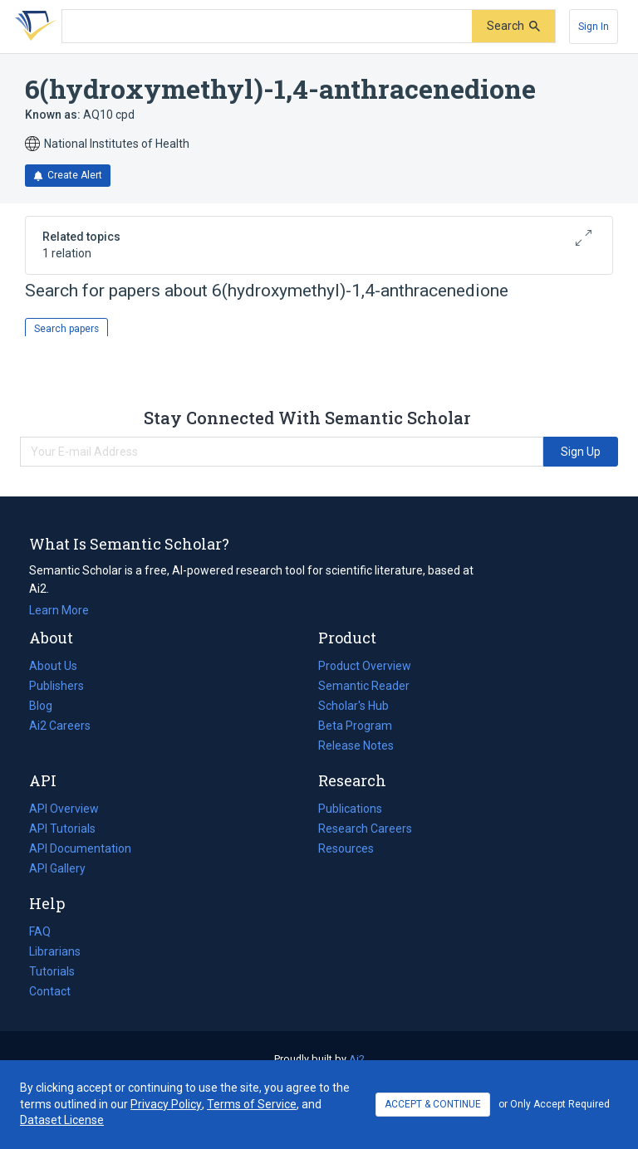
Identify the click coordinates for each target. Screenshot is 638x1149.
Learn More (59, 610)
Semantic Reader (364, 685)
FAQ (40, 931)
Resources (346, 848)
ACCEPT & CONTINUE (433, 1104)
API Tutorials (62, 828)
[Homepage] (32, 26)
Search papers (66, 329)
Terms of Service (252, 1104)
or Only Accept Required (554, 1104)
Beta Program (355, 725)
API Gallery (57, 868)
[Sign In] (593, 26)
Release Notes (356, 745)
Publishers (56, 685)
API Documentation (80, 848)
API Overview (64, 808)
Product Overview (364, 665)
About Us (53, 665)
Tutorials (52, 971)
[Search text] (267, 27)
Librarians (55, 951)
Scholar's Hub (353, 705)
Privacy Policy (166, 1104)
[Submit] (513, 26)
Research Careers (365, 829)
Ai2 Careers (60, 726)
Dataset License (62, 1120)
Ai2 (357, 1059)
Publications (350, 809)
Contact (50, 991)
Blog (47, 706)
